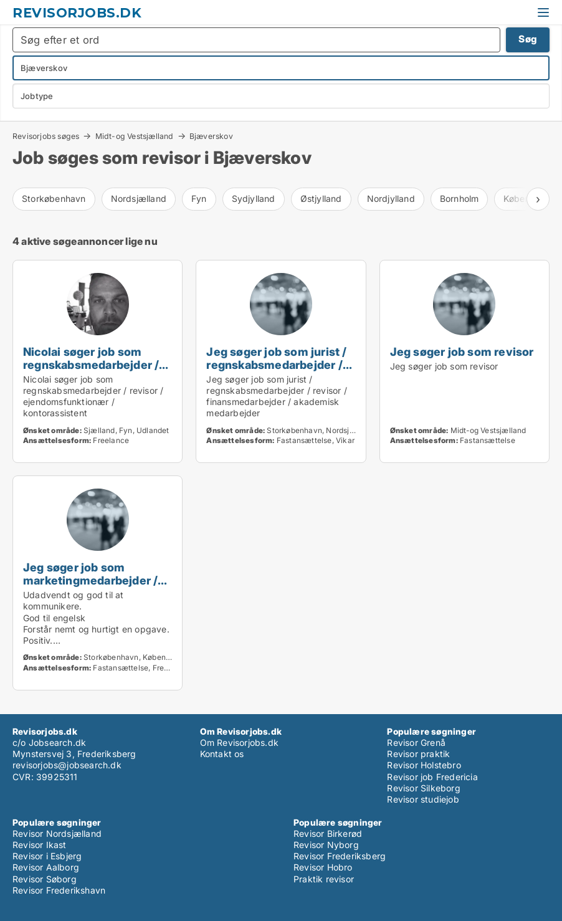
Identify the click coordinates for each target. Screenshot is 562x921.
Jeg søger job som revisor (462, 351)
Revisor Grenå (416, 742)
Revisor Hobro (323, 867)
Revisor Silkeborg (423, 788)
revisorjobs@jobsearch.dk (66, 765)
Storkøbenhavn (54, 198)
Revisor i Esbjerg (47, 856)
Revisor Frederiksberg (339, 856)
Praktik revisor (323, 879)
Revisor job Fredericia (432, 776)
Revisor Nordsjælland (57, 833)
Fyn (199, 198)
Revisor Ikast (39, 844)
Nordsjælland (138, 198)
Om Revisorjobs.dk (239, 742)
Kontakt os (222, 753)
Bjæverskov (211, 136)
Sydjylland (253, 198)
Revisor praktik (418, 753)
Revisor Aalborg (45, 867)
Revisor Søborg (44, 879)
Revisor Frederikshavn (58, 890)
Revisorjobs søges (45, 135)
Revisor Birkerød (327, 833)
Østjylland (321, 198)
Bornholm (459, 198)
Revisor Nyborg (326, 844)
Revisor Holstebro (423, 765)
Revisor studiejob (423, 799)
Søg (527, 39)
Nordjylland (391, 198)
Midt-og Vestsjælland (134, 135)
